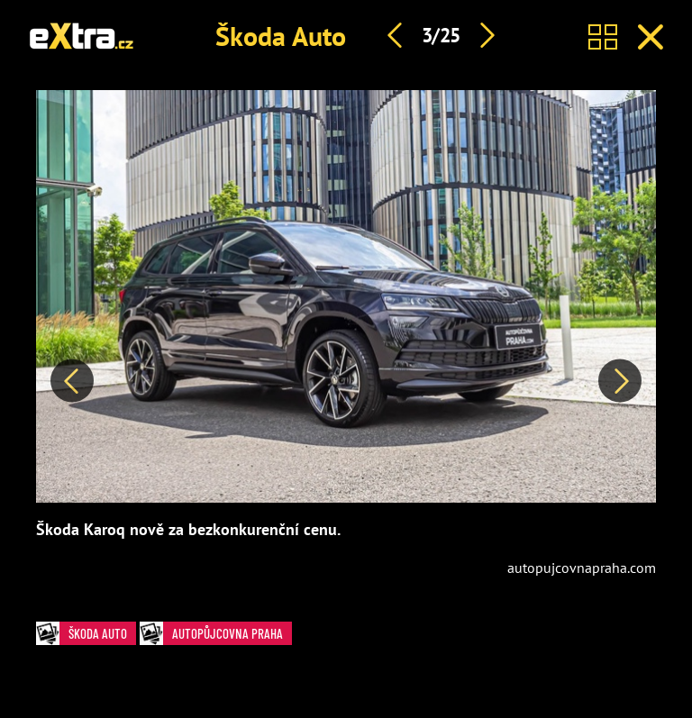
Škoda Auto (280, 35)
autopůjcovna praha (216, 633)
